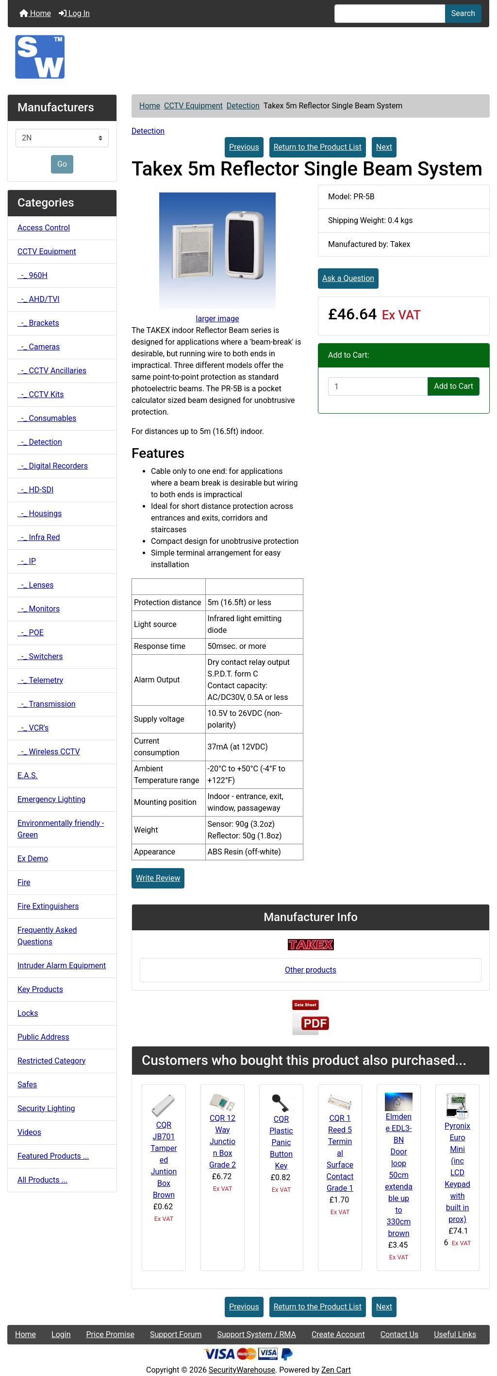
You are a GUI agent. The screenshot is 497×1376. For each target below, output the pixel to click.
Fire (24, 882)
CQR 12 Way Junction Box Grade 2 (222, 1141)
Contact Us (400, 1334)
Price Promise (110, 1334)
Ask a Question (348, 278)
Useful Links (455, 1334)
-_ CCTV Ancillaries (51, 370)
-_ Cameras (38, 346)
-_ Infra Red (38, 537)
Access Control (43, 227)
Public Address (43, 1037)
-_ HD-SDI (35, 489)
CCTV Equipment (193, 105)
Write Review (158, 878)
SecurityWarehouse (242, 1370)
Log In (74, 13)
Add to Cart (453, 386)
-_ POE (30, 632)
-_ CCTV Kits (40, 394)
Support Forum (176, 1334)
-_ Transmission (46, 704)
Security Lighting (46, 1108)
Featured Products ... (53, 1156)
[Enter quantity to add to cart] (378, 386)
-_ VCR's (33, 727)
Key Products (40, 989)
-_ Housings (39, 513)
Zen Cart (336, 1370)
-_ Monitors (38, 608)
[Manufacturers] (62, 138)
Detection (243, 105)
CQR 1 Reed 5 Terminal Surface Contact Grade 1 (340, 1153)
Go (62, 164)
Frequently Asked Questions (47, 935)
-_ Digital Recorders (52, 465)
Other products (310, 970)
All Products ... (42, 1179)
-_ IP (26, 561)
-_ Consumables (46, 418)
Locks (27, 1013)
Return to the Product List (318, 147)
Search (463, 13)
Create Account (338, 1334)
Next (384, 147)
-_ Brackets (38, 323)
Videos (29, 1132)
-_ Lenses (35, 585)
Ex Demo (32, 858)
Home (35, 13)
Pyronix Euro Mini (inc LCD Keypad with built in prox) (457, 1172)
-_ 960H (32, 275)
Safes (27, 1084)
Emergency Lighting (51, 799)
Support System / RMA (256, 1334)
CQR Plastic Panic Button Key (281, 1142)
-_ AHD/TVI (38, 299)
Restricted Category (51, 1060)
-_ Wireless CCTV (48, 751)
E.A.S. (27, 775)
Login (60, 1334)
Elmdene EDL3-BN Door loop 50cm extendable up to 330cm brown (399, 1175)
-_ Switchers (40, 656)
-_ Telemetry (40, 680)
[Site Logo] (248, 57)
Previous (244, 147)
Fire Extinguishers (48, 906)
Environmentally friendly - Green (60, 829)
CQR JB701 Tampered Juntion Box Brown (163, 1160)
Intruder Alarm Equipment (61, 965)
